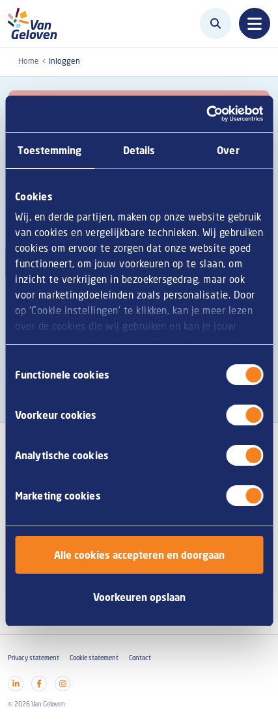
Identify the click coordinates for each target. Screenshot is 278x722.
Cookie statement (94, 658)
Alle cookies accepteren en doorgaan (139, 554)
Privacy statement (33, 658)
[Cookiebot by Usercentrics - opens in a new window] (206, 113)
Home (28, 61)
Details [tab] (139, 150)
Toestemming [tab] (49, 150)
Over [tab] (228, 150)
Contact (140, 658)
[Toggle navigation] (254, 23)
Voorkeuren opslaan (139, 597)
